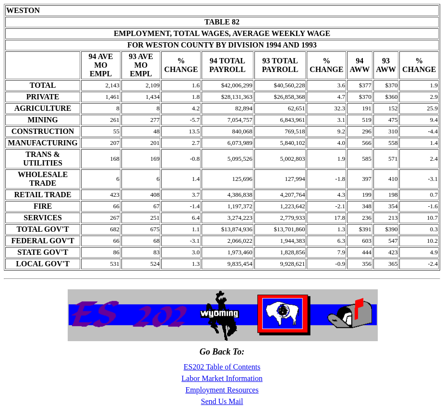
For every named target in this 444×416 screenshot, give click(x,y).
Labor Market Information (222, 378)
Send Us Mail (222, 401)
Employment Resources (221, 390)
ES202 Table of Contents (222, 367)
